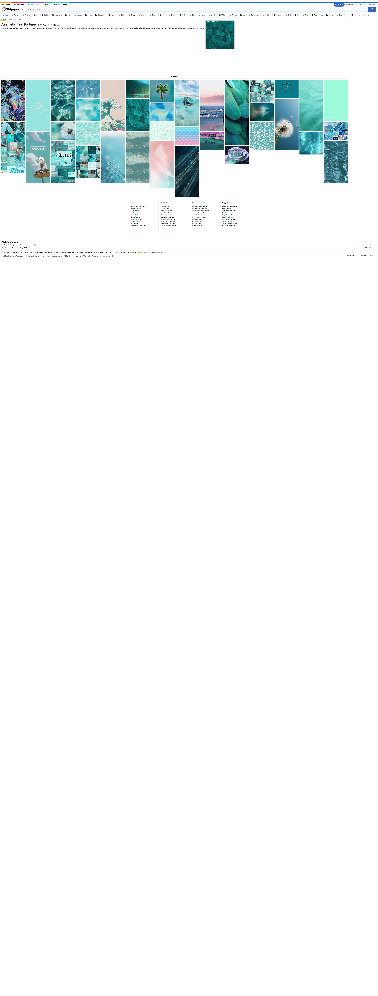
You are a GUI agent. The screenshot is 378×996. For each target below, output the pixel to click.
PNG (47, 5)
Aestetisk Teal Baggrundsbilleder (23, 252)
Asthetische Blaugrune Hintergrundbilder (49, 252)
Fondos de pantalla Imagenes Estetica (154, 252)
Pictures (30, 5)
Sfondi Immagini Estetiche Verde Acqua (127, 252)
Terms (357, 255)
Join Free (371, 4)
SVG (38, 5)
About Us (4, 248)
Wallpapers (6, 5)
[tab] (173, 76)
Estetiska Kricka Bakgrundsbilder (74, 252)
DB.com (27, 248)
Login (359, 4)
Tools (65, 5)
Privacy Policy (350, 255)
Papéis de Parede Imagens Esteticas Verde (99, 252)
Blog (21, 248)
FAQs (17, 248)
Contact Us (11, 248)
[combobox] (197, 9)
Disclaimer (364, 255)
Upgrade (340, 4)
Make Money (349, 4)
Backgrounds (19, 5)
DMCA (371, 255)
